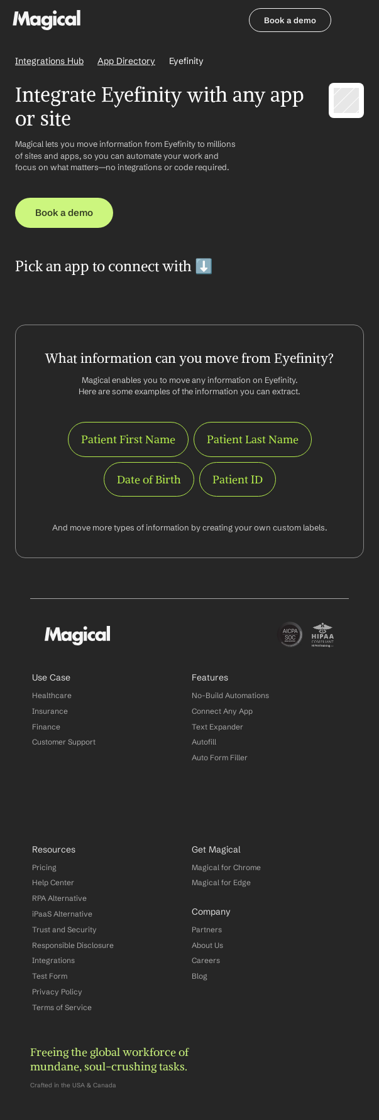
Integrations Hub (49, 61)
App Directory (126, 61)
